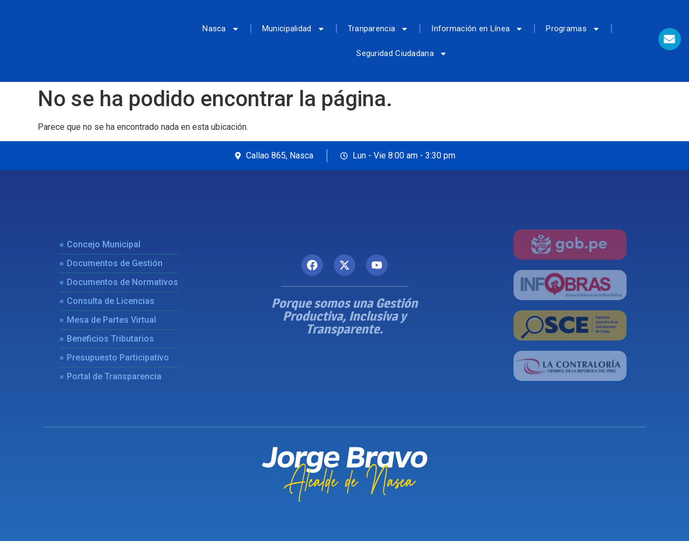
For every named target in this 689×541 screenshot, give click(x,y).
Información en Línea (477, 28)
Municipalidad (293, 28)
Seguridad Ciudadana (401, 53)
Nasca (221, 28)
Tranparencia (378, 28)
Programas (573, 28)
